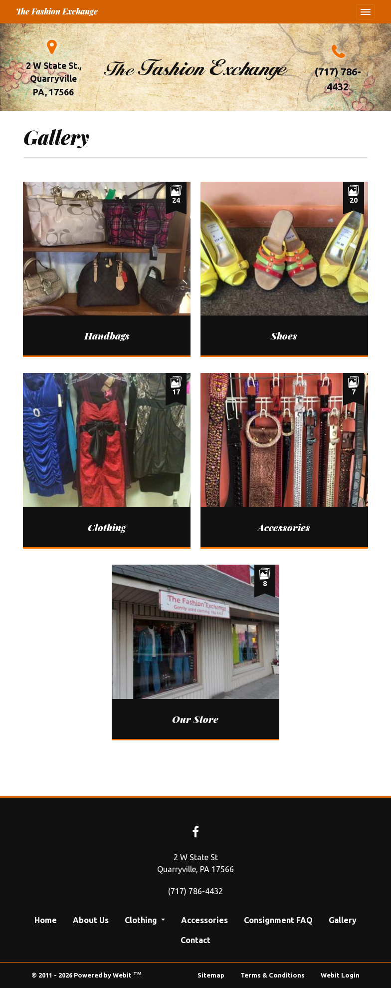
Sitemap (210, 975)
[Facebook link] (195, 832)
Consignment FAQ (278, 920)
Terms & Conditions (272, 975)
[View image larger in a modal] (107, 269)
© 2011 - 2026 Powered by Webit (86, 975)
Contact (195, 940)
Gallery (343, 920)
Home (45, 920)
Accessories (204, 920)
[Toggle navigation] (365, 12)
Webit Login (340, 975)
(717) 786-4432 (338, 79)
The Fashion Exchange (57, 11)
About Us (91, 920)
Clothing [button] (142, 920)
